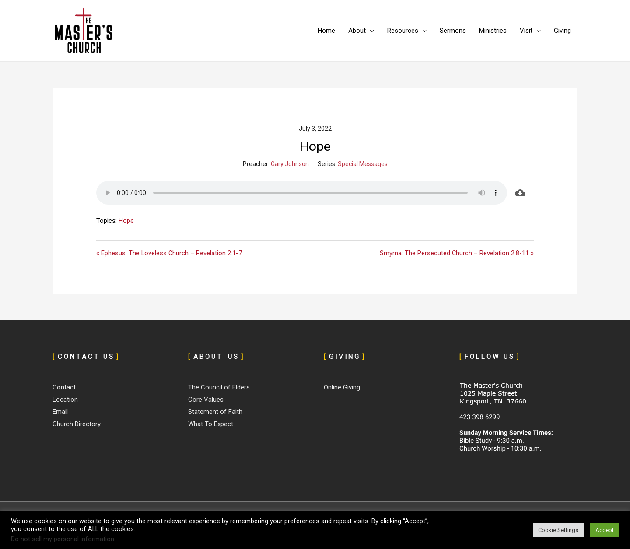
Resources (402, 31)
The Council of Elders (219, 388)
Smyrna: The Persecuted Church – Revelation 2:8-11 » (456, 253)
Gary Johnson (290, 163)
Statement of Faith (215, 412)
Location (65, 399)
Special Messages (363, 163)
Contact (64, 388)
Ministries (493, 31)
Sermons (453, 31)
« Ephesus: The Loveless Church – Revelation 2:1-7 (169, 253)
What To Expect (210, 424)
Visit (526, 31)
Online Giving (342, 388)
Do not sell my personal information (62, 539)
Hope (126, 221)
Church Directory (76, 424)
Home (326, 31)
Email (60, 412)
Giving (562, 31)
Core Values (206, 399)
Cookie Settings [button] (558, 530)
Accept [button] (604, 530)
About (357, 31)
